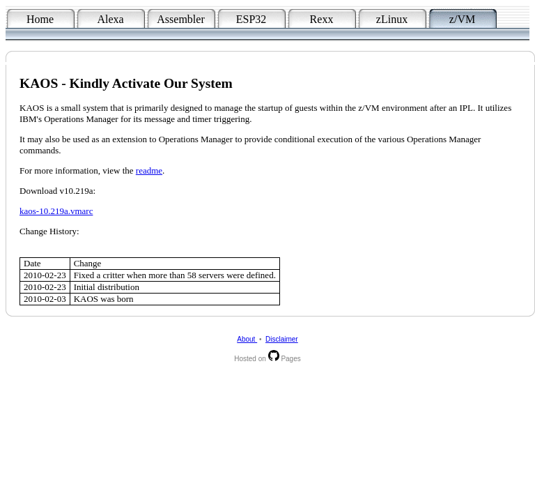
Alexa (110, 19)
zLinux (392, 19)
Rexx (322, 19)
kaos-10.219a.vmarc (56, 211)
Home (40, 19)
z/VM (462, 19)
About (247, 339)
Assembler (180, 19)
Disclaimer (281, 339)
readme (149, 170)
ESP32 (251, 19)
